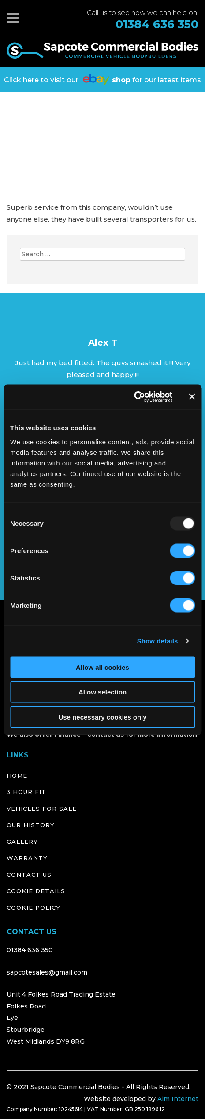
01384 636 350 (157, 24)
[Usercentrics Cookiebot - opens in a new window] (133, 397)
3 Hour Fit (26, 791)
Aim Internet (177, 1099)
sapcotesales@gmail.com (47, 972)
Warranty (27, 857)
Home (17, 775)
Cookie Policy (33, 907)
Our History (31, 824)
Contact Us (29, 874)
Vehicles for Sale (42, 808)
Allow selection (102, 692)
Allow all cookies (102, 667)
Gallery (22, 841)
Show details (157, 641)
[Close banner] (192, 397)
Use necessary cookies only (102, 716)
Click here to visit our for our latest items (102, 79)
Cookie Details (36, 890)
